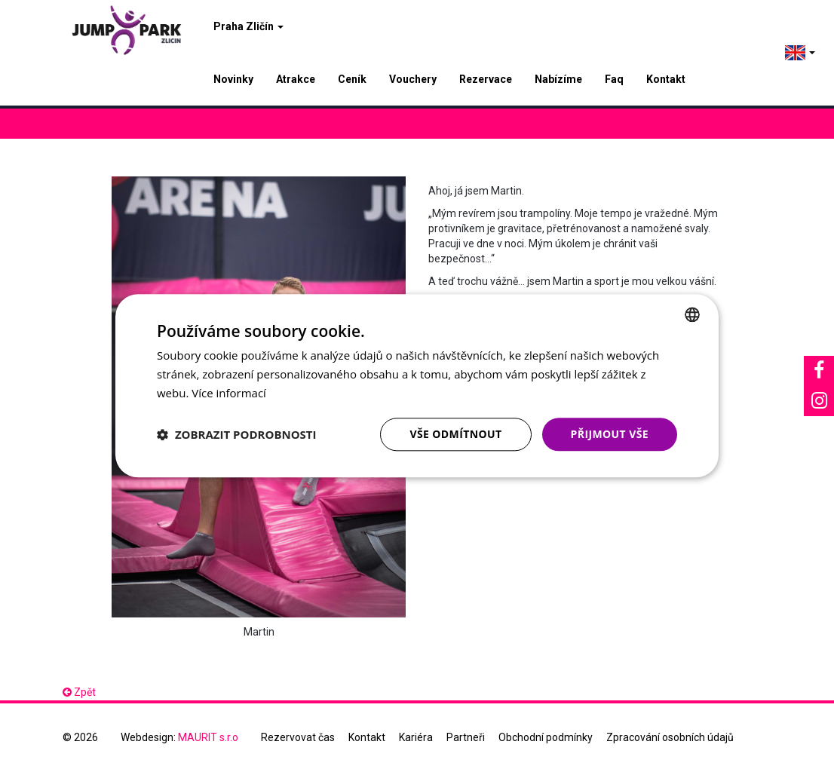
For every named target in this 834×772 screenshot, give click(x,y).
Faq (614, 79)
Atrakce (295, 79)
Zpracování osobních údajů (670, 737)
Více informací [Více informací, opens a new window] (229, 392)
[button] (237, 434)
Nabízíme (558, 79)
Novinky (233, 79)
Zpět (79, 692)
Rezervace (485, 79)
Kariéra (416, 737)
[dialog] (417, 385)
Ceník (352, 79)
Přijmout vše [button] (609, 434)
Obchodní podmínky (545, 737)
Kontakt (665, 79)
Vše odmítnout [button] (455, 434)
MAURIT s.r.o (208, 737)
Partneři (465, 737)
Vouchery (413, 79)
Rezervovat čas (298, 737)
